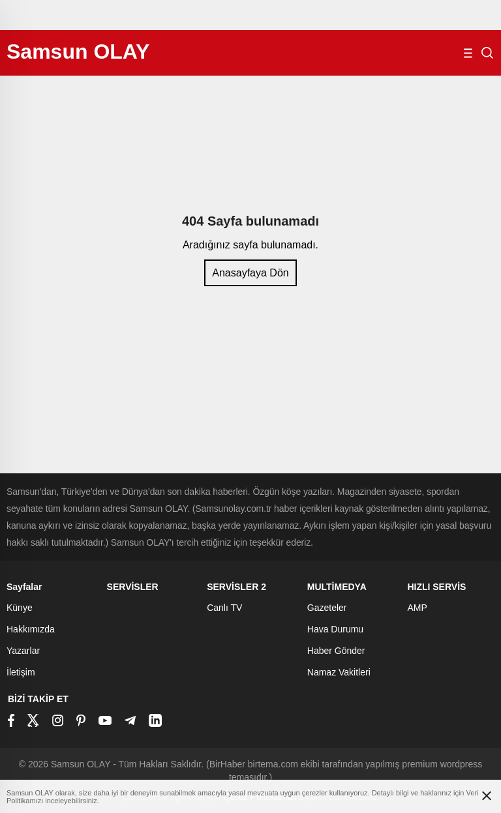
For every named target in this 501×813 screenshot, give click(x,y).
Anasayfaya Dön (250, 272)
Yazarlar (23, 650)
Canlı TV (224, 607)
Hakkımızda (31, 629)
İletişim (21, 672)
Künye (20, 607)
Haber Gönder (336, 650)
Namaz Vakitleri (339, 672)
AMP (417, 607)
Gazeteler (327, 607)
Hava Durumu (335, 629)
